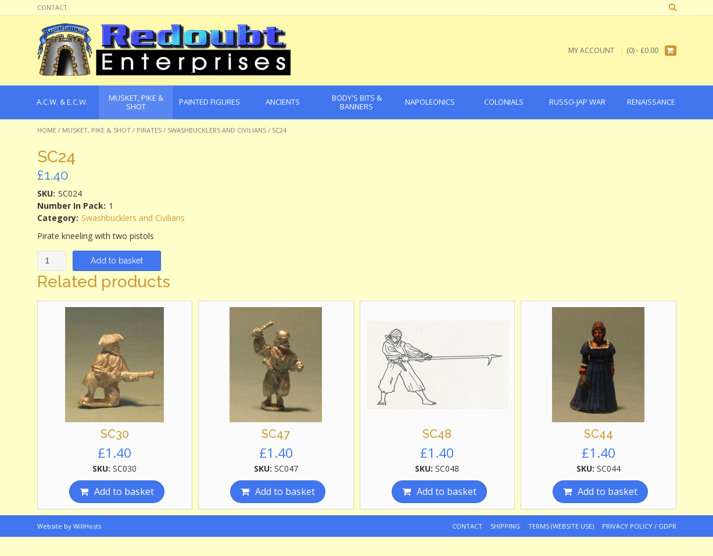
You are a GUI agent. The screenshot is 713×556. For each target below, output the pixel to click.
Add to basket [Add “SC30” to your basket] (124, 491)
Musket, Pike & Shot (96, 130)
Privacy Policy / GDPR (639, 526)
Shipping (505, 526)
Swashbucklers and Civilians (216, 130)
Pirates (149, 130)
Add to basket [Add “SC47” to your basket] (285, 491)
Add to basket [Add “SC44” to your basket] (607, 491)
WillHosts (87, 526)
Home (46, 130)
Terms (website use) (561, 526)
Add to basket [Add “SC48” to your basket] (446, 491)
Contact (52, 7)
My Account (591, 50)
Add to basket (117, 260)
